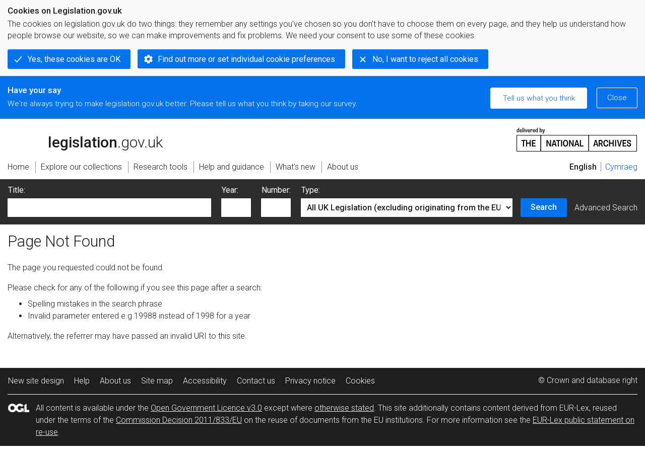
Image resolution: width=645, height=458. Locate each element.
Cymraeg (621, 167)
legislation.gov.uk (85, 139)
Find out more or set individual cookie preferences (246, 59)
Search (544, 207)
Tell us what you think (539, 98)
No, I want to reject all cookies (425, 59)
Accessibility (205, 381)
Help (82, 381)
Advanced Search (605, 207)
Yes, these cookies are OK (74, 59)
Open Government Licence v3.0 (206, 408)
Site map (157, 381)
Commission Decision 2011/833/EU (179, 420)
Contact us (256, 381)
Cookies (360, 381)
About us (115, 381)
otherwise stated (344, 408)
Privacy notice (310, 381)
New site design (36, 381)
